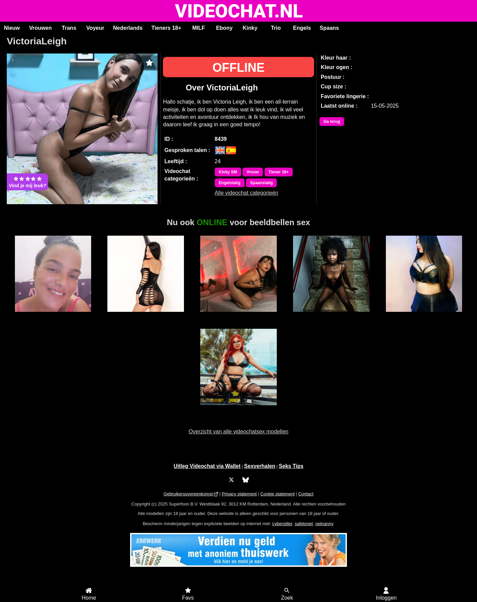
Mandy (53, 315)
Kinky (250, 28)
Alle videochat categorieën (246, 193)
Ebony (224, 28)
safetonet (304, 523)
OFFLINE (238, 67)
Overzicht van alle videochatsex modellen (238, 431)
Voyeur (95, 28)
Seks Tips (291, 466)
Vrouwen (40, 28)
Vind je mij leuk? (27, 181)
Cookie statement (278, 493)
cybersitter (282, 523)
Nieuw (12, 28)
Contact (305, 493)
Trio (276, 28)
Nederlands (128, 28)
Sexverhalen (259, 466)
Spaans (329, 28)
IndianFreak (424, 315)
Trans (69, 28)
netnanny (324, 523)
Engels (302, 28)
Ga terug (332, 121)
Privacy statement (239, 493)
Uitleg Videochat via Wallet (207, 466)
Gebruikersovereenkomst (188, 493)
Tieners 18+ (166, 28)
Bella (331, 315)
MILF (198, 28)
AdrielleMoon (238, 409)
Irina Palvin (239, 315)
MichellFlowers (145, 315)
